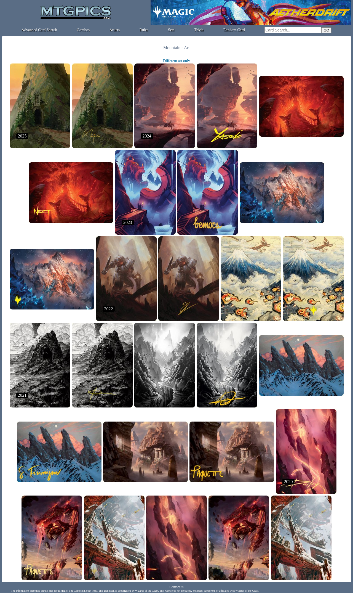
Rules (144, 30)
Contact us (177, 587)
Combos (83, 30)
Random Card (234, 30)
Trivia (199, 30)
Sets (171, 30)
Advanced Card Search (39, 30)
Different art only (176, 61)
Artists (114, 30)
